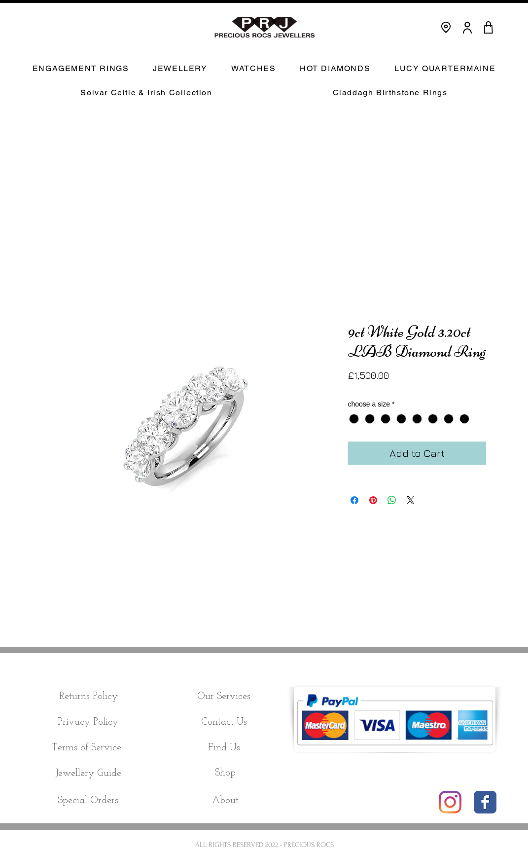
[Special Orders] (88, 800)
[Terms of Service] (86, 748)
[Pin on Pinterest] (373, 500)
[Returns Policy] (88, 696)
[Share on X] (411, 500)
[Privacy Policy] (88, 722)
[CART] (488, 27)
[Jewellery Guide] (88, 774)
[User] (467, 27)
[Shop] (225, 773)
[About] (225, 800)
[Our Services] (224, 696)
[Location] (446, 27)
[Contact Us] (224, 722)
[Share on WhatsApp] (392, 500)
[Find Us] (224, 747)
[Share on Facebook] (354, 500)
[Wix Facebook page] (485, 802)
